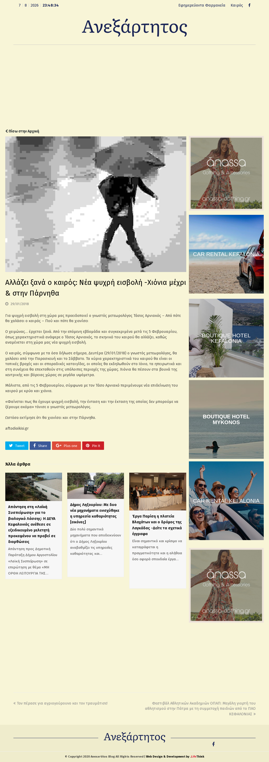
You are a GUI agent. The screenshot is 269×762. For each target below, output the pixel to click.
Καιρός (237, 5)
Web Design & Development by (175, 756)
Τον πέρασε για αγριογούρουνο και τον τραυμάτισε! (60, 703)
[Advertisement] (134, 87)
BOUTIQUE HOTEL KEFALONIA (226, 338)
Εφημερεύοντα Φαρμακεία (201, 5)
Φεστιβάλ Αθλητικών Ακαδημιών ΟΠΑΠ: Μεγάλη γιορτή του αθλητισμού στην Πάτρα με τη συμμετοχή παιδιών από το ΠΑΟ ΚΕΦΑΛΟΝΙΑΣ (200, 708)
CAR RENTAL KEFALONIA (226, 254)
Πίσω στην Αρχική (22, 131)
